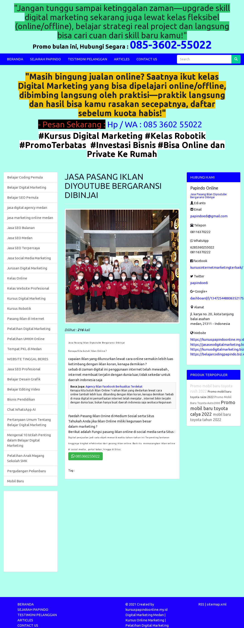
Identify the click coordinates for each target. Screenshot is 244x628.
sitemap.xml (217, 604)
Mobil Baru (15, 481)
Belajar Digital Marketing (26, 187)
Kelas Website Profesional (28, 288)
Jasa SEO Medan (19, 238)
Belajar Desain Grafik (23, 379)
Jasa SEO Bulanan (21, 228)
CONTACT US (146, 59)
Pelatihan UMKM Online (26, 339)
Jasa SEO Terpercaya (23, 248)
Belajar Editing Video (23, 389)
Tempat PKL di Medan (24, 349)
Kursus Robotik (19, 308)
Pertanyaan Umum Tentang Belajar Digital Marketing (29, 422)
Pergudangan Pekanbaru (26, 471)
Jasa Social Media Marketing (29, 258)
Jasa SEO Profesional (23, 369)
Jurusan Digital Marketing (27, 268)
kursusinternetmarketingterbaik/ (216, 267)
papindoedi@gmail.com (208, 216)
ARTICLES (122, 59)
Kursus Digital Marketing (26, 298)
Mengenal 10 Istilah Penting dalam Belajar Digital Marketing (29, 440)
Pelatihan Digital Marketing (28, 329)
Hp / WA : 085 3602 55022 (155, 124)
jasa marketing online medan (30, 218)
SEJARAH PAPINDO (45, 59)
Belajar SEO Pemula (22, 197)
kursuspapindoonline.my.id (146, 609)
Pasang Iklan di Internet (25, 319)
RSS (201, 604)
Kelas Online (17, 278)
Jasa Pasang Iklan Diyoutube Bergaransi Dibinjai (208, 196)
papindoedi (199, 283)
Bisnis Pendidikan (21, 399)
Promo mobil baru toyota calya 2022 (212, 408)
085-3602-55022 (171, 44)
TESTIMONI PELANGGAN (87, 59)
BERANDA (15, 59)
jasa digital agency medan (27, 207)
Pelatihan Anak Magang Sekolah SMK (25, 458)
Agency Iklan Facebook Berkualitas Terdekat (114, 386)
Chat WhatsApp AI (21, 409)
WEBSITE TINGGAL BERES (27, 359)
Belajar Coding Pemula (25, 177)
